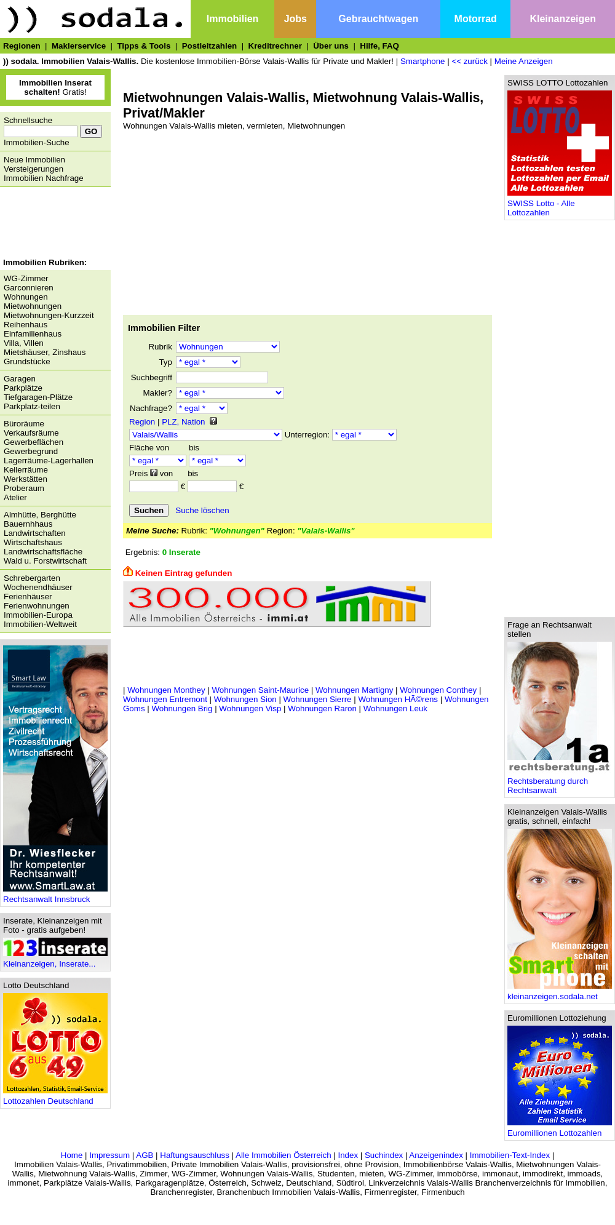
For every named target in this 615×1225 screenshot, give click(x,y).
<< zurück (469, 61)
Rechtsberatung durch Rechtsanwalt (559, 782)
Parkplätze (23, 388)
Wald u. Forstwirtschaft (45, 560)
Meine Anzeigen (523, 61)
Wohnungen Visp (250, 708)
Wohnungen (26, 296)
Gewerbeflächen (33, 442)
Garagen (20, 378)
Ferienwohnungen (36, 605)
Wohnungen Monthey (166, 690)
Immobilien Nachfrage (44, 178)
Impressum (109, 1155)
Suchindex (384, 1155)
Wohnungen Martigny (354, 690)
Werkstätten (25, 479)
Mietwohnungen (33, 306)
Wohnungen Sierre (318, 699)
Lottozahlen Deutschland (55, 1097)
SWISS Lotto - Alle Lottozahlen (559, 204)
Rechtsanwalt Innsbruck (55, 895)
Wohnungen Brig (181, 708)
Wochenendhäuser (38, 587)
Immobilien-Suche (36, 142)
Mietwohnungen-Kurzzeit (49, 315)
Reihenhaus (25, 324)
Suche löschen (202, 510)
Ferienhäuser (28, 596)
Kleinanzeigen (563, 19)
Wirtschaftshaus (33, 542)
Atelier (15, 497)
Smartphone (422, 61)
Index (348, 1155)
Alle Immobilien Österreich (283, 1155)
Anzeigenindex (435, 1155)
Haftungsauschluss (194, 1155)
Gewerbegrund (31, 451)
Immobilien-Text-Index (510, 1155)
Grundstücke (27, 361)
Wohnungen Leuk (395, 708)
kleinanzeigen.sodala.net (559, 992)
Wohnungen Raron (322, 708)
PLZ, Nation (183, 421)
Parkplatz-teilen (32, 406)
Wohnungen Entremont (165, 699)
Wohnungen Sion (245, 699)
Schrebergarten (32, 578)
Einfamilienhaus (33, 333)
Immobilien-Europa (38, 615)
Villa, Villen (24, 343)
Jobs (295, 19)
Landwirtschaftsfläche (43, 551)
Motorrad (475, 19)
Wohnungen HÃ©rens (398, 699)
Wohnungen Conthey (438, 690)
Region (142, 421)
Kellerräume (26, 469)
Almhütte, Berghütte (40, 514)
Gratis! (55, 87)
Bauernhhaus (28, 524)
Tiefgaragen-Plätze (38, 397)
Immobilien (232, 19)
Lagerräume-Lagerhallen (48, 460)
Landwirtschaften (35, 533)
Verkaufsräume (31, 432)
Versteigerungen (33, 169)
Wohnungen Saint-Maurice (260, 690)
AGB (144, 1155)
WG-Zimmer (26, 278)
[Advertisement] (52, 224)
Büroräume (24, 423)
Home (72, 1155)
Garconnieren (29, 287)
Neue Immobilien (34, 159)
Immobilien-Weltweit (40, 624)
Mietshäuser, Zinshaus (44, 352)
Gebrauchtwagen (378, 19)
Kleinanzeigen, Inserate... (55, 960)
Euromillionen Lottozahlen (559, 1129)
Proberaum (24, 488)
